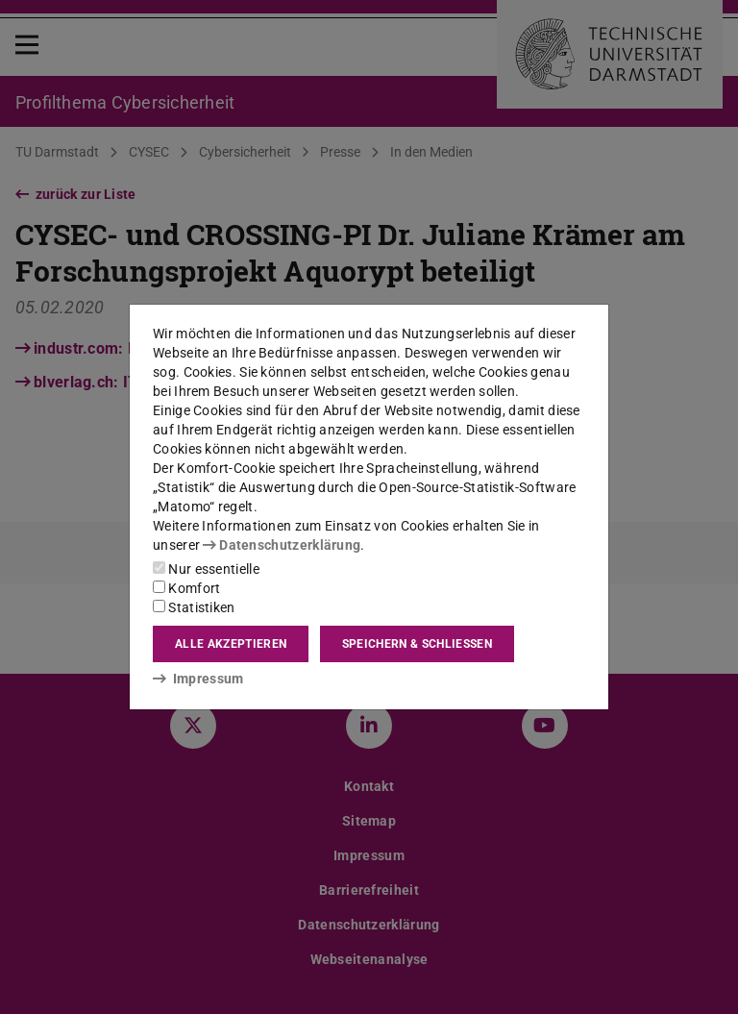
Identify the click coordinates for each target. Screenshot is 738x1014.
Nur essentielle (206, 569)
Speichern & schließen (417, 644)
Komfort (186, 588)
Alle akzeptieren (230, 644)
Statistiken (194, 607)
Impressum (198, 678)
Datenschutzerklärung (281, 545)
